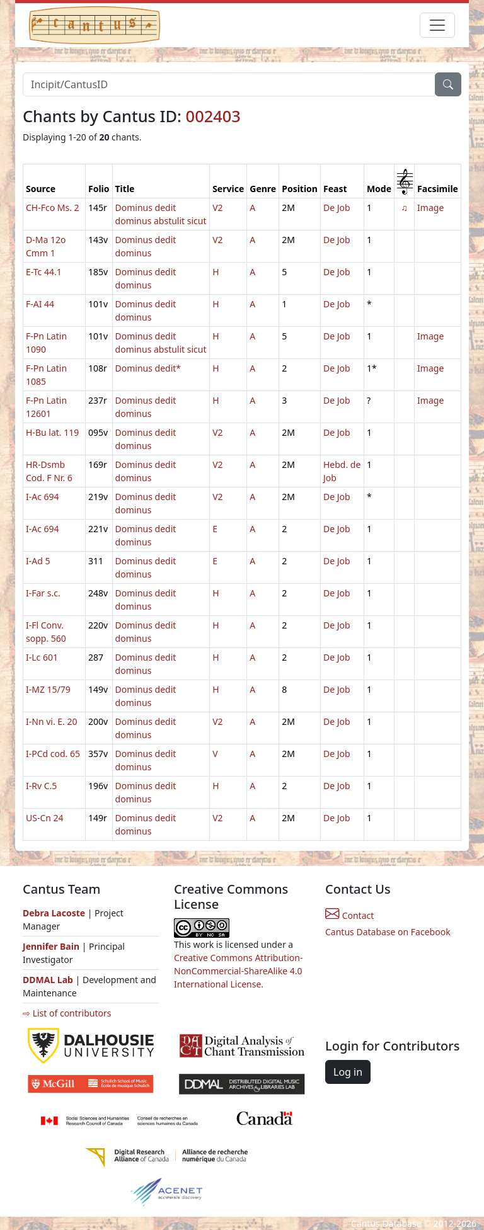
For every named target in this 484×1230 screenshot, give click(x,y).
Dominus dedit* (148, 368)
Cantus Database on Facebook (388, 932)
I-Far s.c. (43, 593)
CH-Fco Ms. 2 (52, 208)
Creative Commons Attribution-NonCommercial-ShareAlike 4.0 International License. (238, 971)
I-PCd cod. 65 (53, 754)
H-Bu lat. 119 (52, 432)
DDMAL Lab (48, 980)
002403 (213, 116)
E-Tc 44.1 (44, 272)
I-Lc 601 (42, 657)
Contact (349, 915)
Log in (347, 1072)
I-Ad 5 (38, 561)
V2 (217, 208)
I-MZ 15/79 (48, 689)
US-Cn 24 (45, 818)
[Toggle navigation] (437, 25)
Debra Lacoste (54, 913)
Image (430, 208)
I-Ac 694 (42, 497)
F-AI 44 (40, 304)
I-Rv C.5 (41, 786)
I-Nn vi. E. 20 (52, 721)
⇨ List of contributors (67, 1013)
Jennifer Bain (52, 946)
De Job (336, 208)
